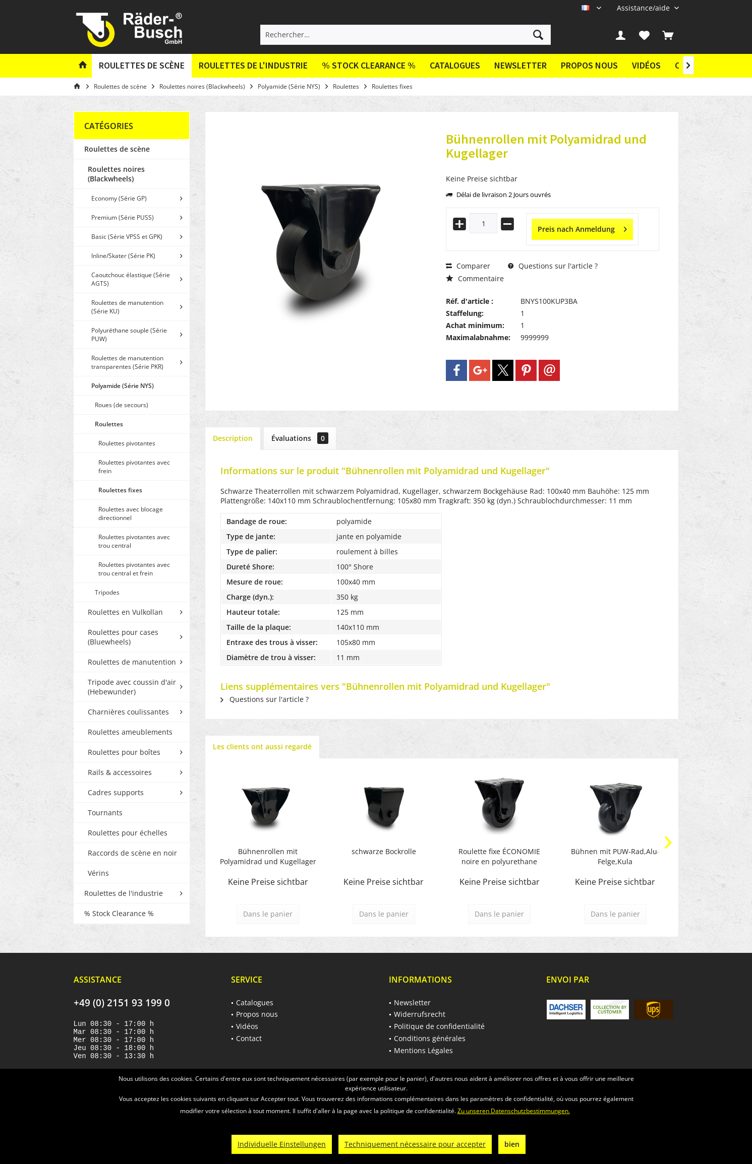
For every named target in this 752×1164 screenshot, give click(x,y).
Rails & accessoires (120, 772)
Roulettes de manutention (132, 662)
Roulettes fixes (120, 490)
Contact (249, 1038)
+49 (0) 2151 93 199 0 (122, 1002)
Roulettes (109, 424)
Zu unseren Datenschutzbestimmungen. (513, 1111)
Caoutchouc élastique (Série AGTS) (130, 279)
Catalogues (455, 65)
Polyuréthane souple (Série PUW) (129, 334)
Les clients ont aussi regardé (262, 746)
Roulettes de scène (117, 149)
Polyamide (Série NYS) (122, 385)
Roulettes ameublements (130, 732)
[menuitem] (644, 8)
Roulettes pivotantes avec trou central (134, 541)
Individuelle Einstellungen (282, 1144)
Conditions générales (430, 1038)
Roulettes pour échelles (127, 832)
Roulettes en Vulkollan (125, 612)
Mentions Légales (423, 1050)
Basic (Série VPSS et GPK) (126, 236)
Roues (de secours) (121, 405)
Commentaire (475, 278)
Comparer (468, 266)
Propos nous (589, 65)
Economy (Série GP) (119, 198)
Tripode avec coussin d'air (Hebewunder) (132, 686)
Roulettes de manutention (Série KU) (127, 306)
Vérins (98, 873)
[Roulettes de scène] (142, 66)
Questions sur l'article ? (553, 266)
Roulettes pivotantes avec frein (134, 466)
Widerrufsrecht (419, 1014)
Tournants (105, 812)
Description (233, 438)
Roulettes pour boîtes (124, 752)
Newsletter (520, 65)
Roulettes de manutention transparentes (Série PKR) (127, 362)
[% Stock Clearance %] (369, 66)
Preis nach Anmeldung (582, 227)
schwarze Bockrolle (384, 851)
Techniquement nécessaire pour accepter (415, 1144)
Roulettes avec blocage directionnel (130, 513)
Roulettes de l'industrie (123, 893)
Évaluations (299, 438)
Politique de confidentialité (439, 1026)
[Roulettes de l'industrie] (253, 66)
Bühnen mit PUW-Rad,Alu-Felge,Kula (615, 856)
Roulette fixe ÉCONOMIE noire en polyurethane (499, 856)
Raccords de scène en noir (132, 853)
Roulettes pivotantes (126, 443)
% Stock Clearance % (119, 913)
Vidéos (646, 65)
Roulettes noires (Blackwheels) (116, 173)
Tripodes (107, 592)
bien (511, 1144)
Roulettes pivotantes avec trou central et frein (134, 568)
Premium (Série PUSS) (122, 217)
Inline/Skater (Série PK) (123, 255)
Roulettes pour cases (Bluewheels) (123, 636)
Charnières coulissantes (128, 712)
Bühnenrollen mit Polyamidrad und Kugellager (268, 856)
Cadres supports (116, 792)
